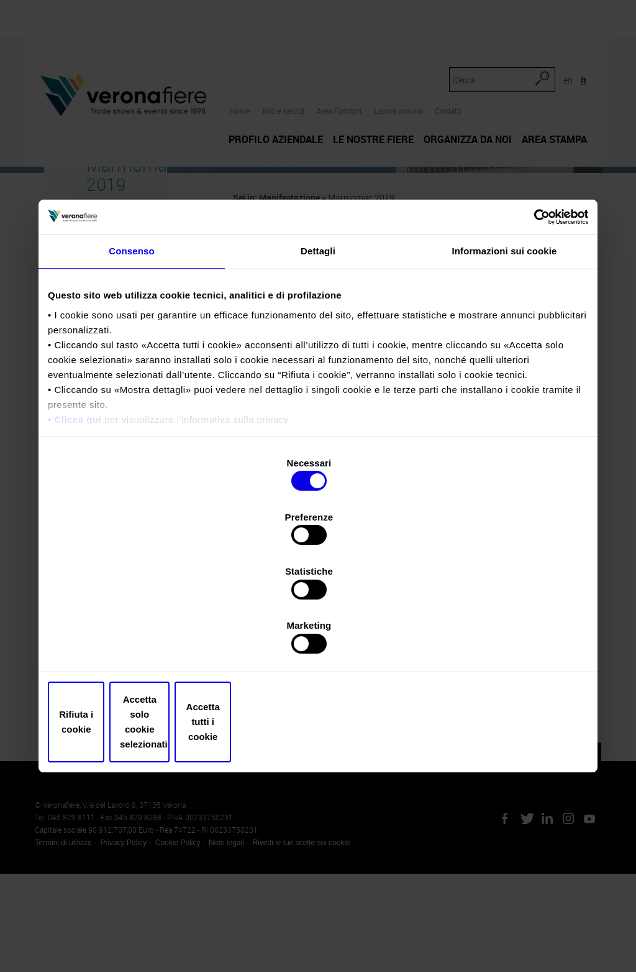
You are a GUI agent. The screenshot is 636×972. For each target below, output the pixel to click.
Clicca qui (77, 525)
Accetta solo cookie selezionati (318, 641)
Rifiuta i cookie (136, 641)
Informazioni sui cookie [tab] (504, 357)
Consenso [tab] (131, 357)
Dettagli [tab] (318, 357)
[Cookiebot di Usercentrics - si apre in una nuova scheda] (533, 321)
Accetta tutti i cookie (499, 641)
